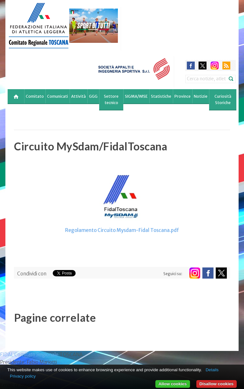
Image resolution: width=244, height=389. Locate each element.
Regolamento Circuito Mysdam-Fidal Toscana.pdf (122, 230)
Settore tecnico (111, 99)
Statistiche (161, 96)
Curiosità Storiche (222, 99)
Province (182, 96)
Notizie (200, 96)
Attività (78, 96)
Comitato (35, 96)
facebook (191, 65)
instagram (215, 65)
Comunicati (57, 96)
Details (212, 369)
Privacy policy (23, 376)
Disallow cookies (217, 383)
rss (226, 65)
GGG (93, 96)
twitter (203, 65)
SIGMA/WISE (136, 96)
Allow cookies (173, 383)
